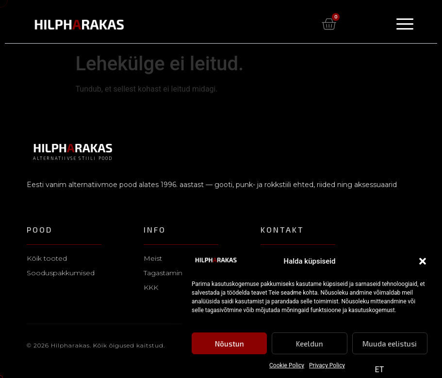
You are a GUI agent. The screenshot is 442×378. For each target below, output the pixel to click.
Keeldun (309, 343)
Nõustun (229, 343)
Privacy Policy (327, 365)
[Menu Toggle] (404, 24)
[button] (422, 262)
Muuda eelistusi (389, 343)
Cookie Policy (286, 365)
